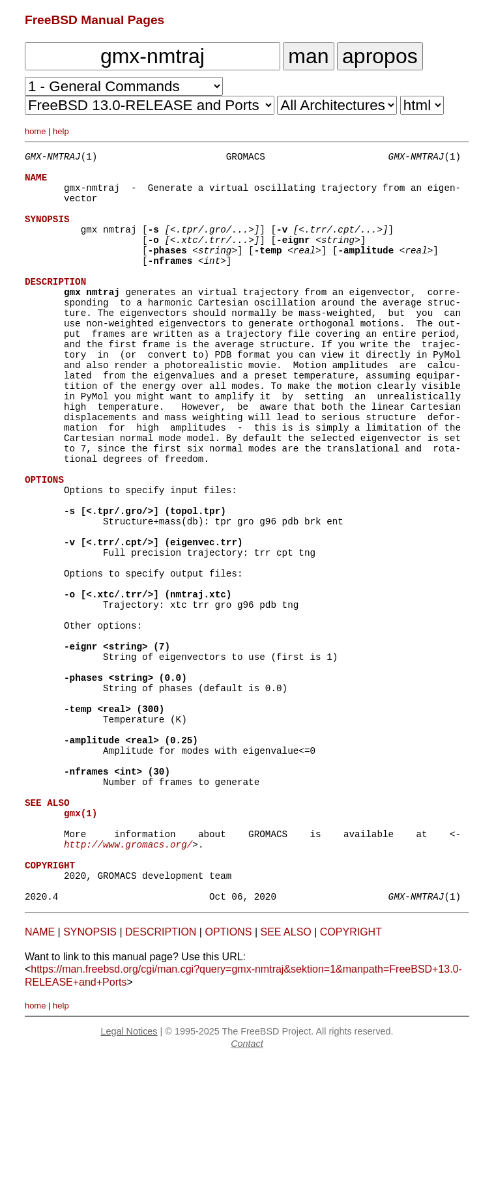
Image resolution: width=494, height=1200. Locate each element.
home (35, 131)
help (61, 131)
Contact (247, 1184)
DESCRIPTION (160, 1072)
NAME (40, 1072)
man (308, 56)
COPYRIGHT (351, 1072)
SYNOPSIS (90, 1072)
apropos (380, 56)
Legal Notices (128, 1172)
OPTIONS (228, 1072)
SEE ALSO (286, 1072)
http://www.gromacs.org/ (128, 975)
